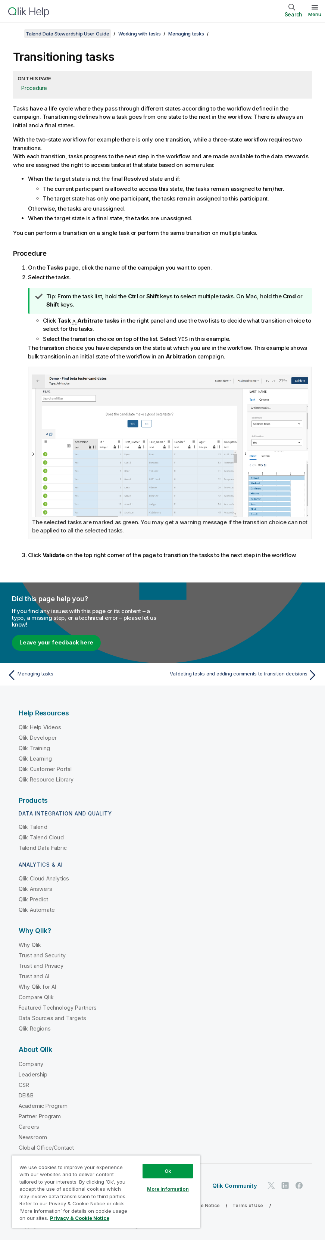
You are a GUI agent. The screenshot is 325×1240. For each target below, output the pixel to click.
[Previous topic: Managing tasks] (82, 675)
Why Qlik (30, 944)
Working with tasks (139, 34)
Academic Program (43, 1105)
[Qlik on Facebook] (299, 1185)
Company (31, 1063)
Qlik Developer (38, 737)
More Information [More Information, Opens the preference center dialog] (168, 1189)
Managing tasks (186, 34)
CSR (24, 1084)
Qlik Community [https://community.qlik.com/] (234, 1185)
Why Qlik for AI (37, 986)
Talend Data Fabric (43, 847)
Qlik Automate (37, 909)
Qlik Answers (35, 888)
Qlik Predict (33, 899)
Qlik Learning (35, 758)
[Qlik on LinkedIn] (285, 1185)
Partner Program (40, 1116)
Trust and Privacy (41, 965)
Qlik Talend (33, 826)
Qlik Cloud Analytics (44, 878)
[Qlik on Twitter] (271, 1185)
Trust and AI (34, 976)
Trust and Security (42, 955)
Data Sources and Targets (52, 1017)
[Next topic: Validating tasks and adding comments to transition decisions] (242, 675)
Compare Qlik (36, 997)
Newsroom (33, 1137)
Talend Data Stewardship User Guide (67, 34)
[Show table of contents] (15, 34)
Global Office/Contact (46, 1147)
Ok (168, 1171)
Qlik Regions (35, 1028)
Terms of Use (247, 1205)
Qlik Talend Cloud (41, 837)
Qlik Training (34, 748)
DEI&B (26, 1095)
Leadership (33, 1074)
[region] (106, 1191)
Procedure (34, 88)
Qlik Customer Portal (45, 768)
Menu (314, 14)
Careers (29, 1126)
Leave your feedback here (56, 642)
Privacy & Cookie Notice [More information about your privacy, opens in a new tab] (79, 1218)
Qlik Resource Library (46, 779)
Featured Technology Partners (58, 1007)
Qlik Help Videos (40, 727)
